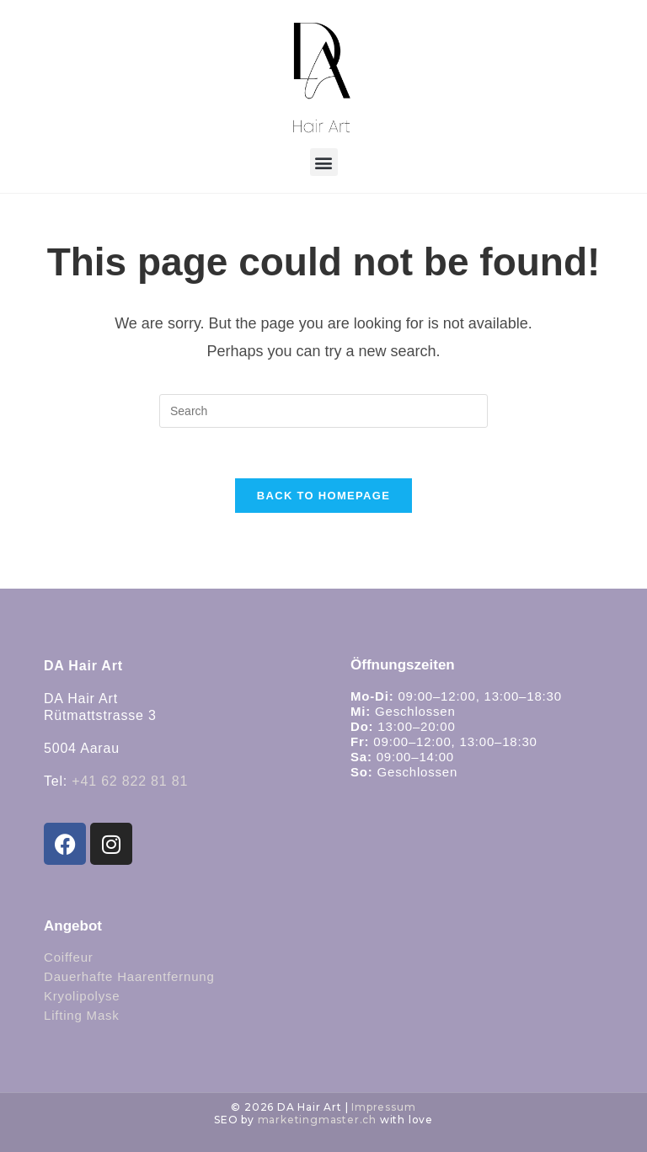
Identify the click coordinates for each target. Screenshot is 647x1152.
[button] (324, 162)
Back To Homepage (323, 495)
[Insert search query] (323, 411)
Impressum (383, 1107)
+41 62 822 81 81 (130, 781)
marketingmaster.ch (317, 1119)
